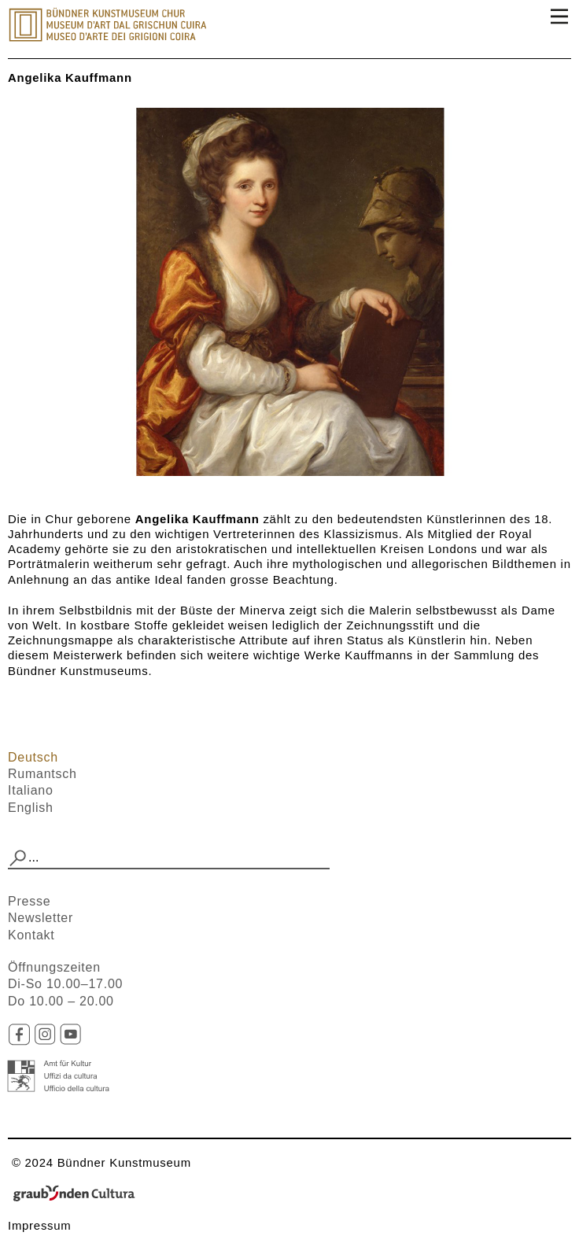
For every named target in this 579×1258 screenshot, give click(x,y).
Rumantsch (42, 773)
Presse (29, 901)
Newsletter (40, 917)
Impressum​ (40, 1225)
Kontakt (31, 935)
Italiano (30, 790)
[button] (18, 858)
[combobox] (169, 858)
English (30, 807)
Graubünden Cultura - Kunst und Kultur (78, 1194)
